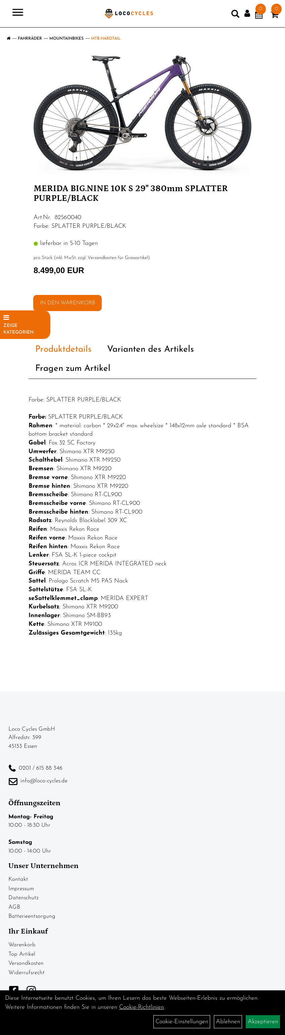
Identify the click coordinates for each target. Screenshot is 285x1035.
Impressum (21, 889)
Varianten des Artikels (150, 349)
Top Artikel (21, 954)
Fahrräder (30, 39)
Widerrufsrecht (26, 973)
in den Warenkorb (67, 303)
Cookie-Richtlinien (141, 1007)
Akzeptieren (263, 1022)
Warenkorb (22, 945)
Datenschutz (23, 898)
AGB (14, 907)
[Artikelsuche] (235, 15)
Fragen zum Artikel (72, 368)
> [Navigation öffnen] (15, 13)
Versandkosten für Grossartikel (118, 257)
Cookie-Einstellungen (181, 1022)
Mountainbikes (66, 39)
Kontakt (18, 879)
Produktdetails (63, 349)
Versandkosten (26, 963)
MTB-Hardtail (106, 39)
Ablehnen (228, 1022)
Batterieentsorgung (31, 916)
